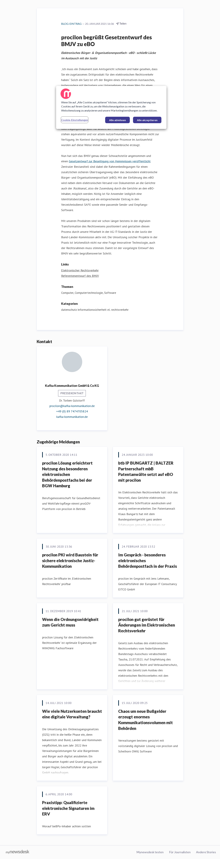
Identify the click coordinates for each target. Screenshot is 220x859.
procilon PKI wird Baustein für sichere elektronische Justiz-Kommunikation (70, 560)
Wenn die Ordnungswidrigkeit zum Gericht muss (70, 622)
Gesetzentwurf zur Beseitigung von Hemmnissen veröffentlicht (110, 161)
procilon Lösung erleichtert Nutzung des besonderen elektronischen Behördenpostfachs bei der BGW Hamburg (67, 474)
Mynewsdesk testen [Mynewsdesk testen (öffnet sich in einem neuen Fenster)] (150, 852)
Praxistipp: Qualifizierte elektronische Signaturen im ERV (68, 808)
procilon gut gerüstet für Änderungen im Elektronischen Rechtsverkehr (146, 625)
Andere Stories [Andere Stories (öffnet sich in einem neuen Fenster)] (206, 852)
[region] (111, 107)
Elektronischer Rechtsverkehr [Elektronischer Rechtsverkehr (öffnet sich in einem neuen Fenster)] (80, 270)
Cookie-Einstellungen (74, 119)
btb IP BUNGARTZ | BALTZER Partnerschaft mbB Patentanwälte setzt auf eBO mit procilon (145, 472)
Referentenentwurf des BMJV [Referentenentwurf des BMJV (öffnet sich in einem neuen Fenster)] (80, 276)
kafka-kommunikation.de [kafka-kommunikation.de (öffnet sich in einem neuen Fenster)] (72, 417)
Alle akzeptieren (147, 120)
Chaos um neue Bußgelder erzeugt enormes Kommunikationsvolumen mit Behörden (145, 720)
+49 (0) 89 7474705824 (72, 411)
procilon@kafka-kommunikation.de (72, 406)
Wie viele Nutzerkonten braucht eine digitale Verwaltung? (72, 714)
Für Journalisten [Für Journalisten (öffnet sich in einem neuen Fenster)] (180, 852)
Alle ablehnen (117, 120)
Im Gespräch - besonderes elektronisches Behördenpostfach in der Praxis (147, 560)
